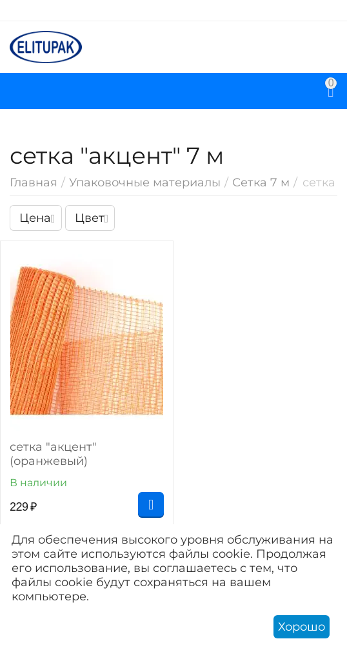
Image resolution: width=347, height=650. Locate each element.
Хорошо (301, 627)
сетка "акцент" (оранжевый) (53, 454)
